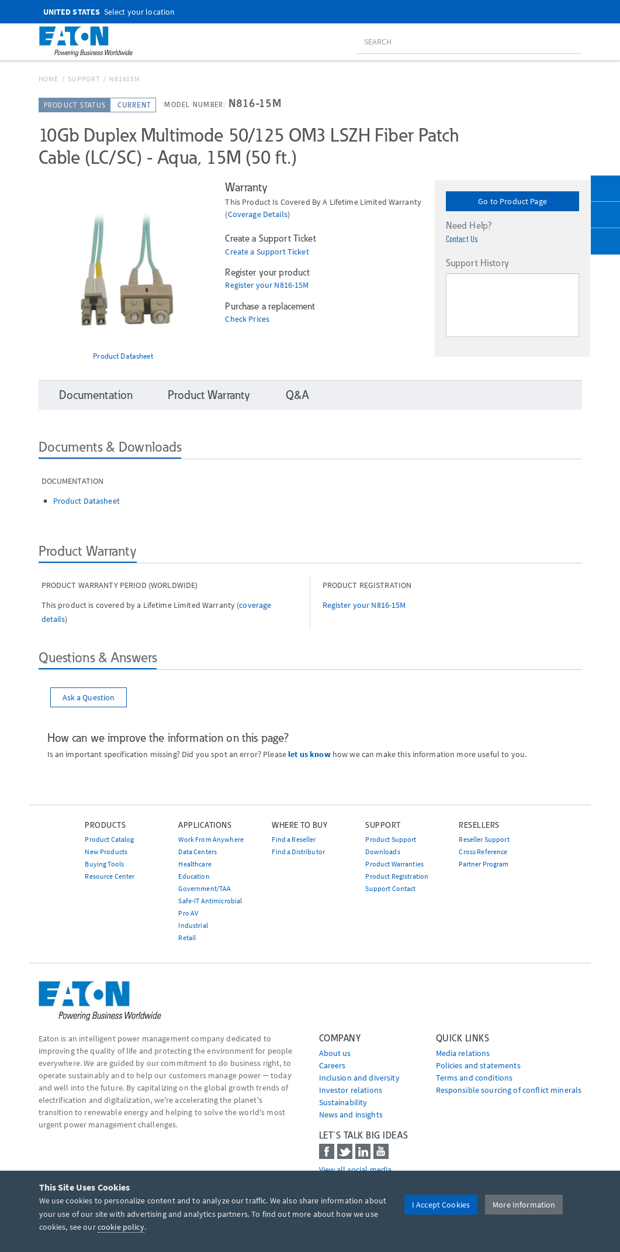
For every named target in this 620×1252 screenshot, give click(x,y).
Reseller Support (484, 839)
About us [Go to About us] (335, 1053)
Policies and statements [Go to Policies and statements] (478, 1065)
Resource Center (109, 876)
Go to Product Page (512, 201)
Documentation (96, 395)
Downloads (382, 851)
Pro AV (188, 913)
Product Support (390, 839)
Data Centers (197, 851)
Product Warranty (209, 395)
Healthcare (194, 863)
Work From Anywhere (211, 839)
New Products (106, 851)
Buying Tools (104, 863)
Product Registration (396, 876)
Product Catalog (109, 839)
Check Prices (247, 319)
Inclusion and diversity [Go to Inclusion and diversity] (359, 1077)
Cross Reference (483, 851)
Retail (187, 937)
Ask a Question (89, 697)
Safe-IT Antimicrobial (210, 900)
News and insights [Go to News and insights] (351, 1114)
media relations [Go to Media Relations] (463, 1053)
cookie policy (121, 1227)
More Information (524, 1204)
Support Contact (390, 888)
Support (83, 78)
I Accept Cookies (441, 1204)
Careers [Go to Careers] (332, 1065)
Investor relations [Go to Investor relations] (351, 1090)
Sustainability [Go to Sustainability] (343, 1102)
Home (48, 78)
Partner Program (483, 863)
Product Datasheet (123, 355)
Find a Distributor (298, 851)
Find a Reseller (294, 839)
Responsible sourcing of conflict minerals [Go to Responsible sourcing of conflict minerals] (509, 1090)
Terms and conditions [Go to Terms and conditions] (474, 1077)
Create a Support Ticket (267, 252)
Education (193, 876)
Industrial (192, 925)
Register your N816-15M (267, 285)
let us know (309, 754)
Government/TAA (204, 888)
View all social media (355, 1169)
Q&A (297, 395)
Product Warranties (394, 863)
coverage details (258, 214)
